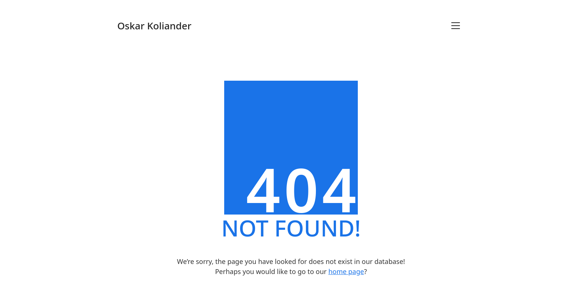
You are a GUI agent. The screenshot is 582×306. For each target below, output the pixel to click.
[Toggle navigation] (456, 26)
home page (346, 271)
